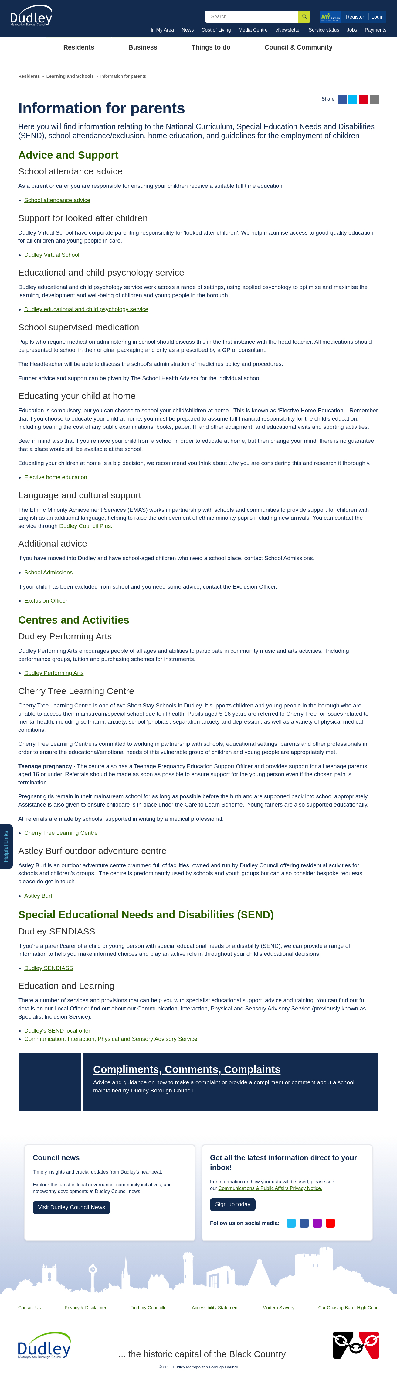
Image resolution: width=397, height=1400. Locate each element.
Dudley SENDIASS (48, 968)
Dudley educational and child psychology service (86, 309)
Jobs (352, 30)
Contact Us (29, 1307)
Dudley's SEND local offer (57, 1030)
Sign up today (232, 1204)
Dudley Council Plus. (85, 526)
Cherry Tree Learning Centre (61, 833)
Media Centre (253, 30)
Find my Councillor (149, 1307)
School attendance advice (57, 200)
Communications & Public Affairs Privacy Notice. (270, 1188)
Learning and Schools (70, 76)
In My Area (162, 30)
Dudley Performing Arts (53, 673)
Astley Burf (38, 896)
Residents (29, 76)
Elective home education (55, 477)
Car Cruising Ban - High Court (348, 1307)
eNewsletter (288, 30)
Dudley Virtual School (51, 255)
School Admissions (48, 572)
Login (378, 16)
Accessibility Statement (215, 1307)
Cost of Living (216, 30)
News (188, 30)
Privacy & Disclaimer (86, 1307)
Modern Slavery (278, 1307)
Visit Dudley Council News (71, 1207)
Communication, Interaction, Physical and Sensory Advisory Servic (110, 1039)
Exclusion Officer (45, 600)
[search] (251, 17)
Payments (375, 30)
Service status (324, 30)
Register (355, 16)
